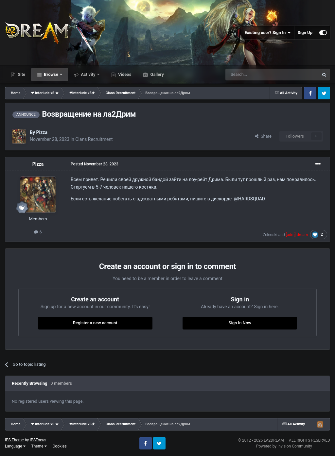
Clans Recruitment (94, 139)
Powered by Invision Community (284, 446)
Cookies (60, 446)
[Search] (256, 74)
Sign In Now (240, 322)
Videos (124, 74)
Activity (88, 74)
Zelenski (270, 234)
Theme (39, 446)
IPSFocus (38, 440)
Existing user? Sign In (268, 33)
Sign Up (305, 32)
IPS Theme (14, 440)
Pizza (41, 132)
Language (15, 446)
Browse (51, 74)
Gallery (156, 74)
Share (263, 136)
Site (21, 74)
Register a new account (95, 322)
